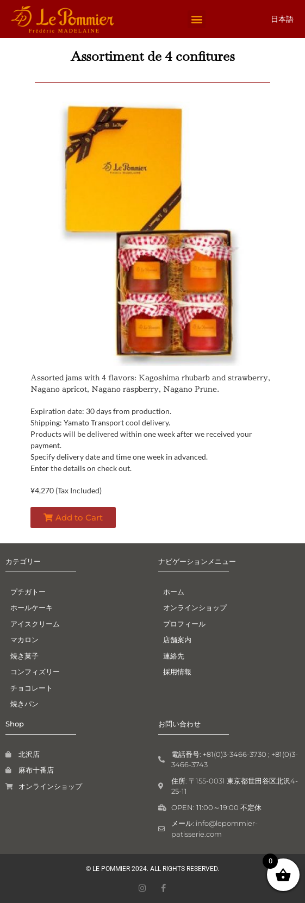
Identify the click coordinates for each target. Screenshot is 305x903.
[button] (197, 19)
